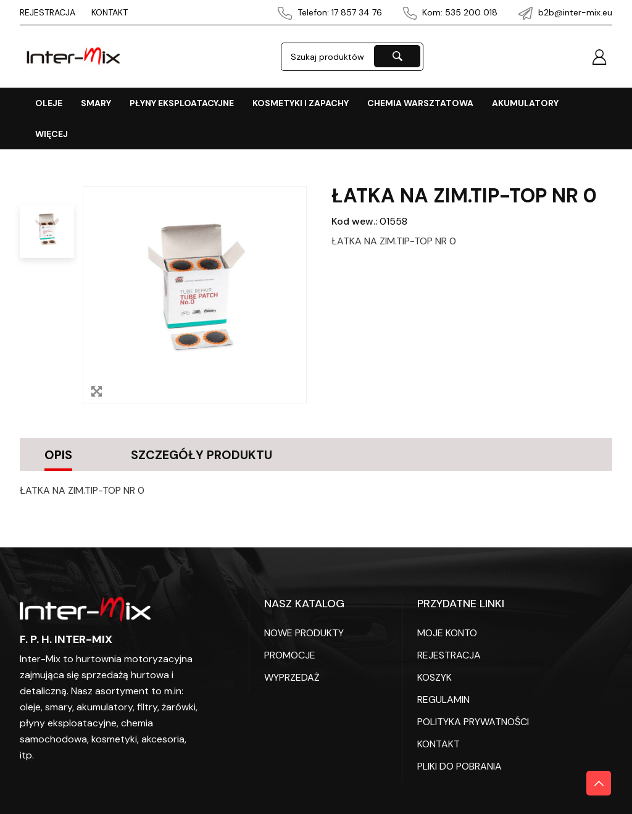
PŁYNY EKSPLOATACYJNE (182, 103)
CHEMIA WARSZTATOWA (420, 103)
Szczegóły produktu (207, 454)
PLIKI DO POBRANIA (459, 765)
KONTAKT (109, 12)
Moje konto (447, 632)
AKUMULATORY (525, 103)
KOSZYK (434, 676)
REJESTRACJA (47, 12)
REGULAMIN (443, 698)
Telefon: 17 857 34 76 (330, 12)
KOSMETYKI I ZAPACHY (300, 103)
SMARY (96, 103)
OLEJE (48, 103)
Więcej (51, 133)
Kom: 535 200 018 (450, 12)
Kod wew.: (354, 221)
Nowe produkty (304, 632)
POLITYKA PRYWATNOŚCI (473, 721)
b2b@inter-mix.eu (565, 12)
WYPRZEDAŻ (292, 676)
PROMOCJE (289, 654)
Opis (58, 454)
